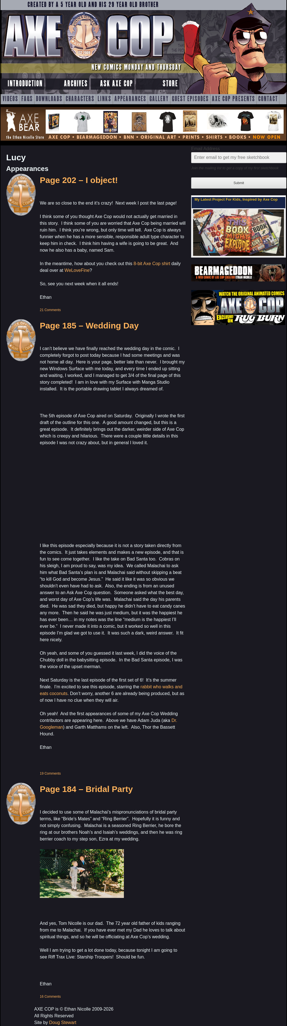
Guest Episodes (190, 99)
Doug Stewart (62, 1022)
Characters (80, 99)
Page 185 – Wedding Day (89, 325)
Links (104, 99)
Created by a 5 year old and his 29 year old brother (93, 5)
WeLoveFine (77, 270)
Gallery (159, 99)
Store (170, 84)
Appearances (130, 99)
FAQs (27, 99)
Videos (10, 99)
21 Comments (50, 310)
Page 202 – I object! (79, 180)
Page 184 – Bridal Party (86, 789)
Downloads (49, 99)
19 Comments (50, 773)
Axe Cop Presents (233, 99)
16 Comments (50, 997)
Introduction (25, 84)
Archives (76, 84)
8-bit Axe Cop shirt (151, 263)
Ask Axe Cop (116, 84)
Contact (268, 99)
